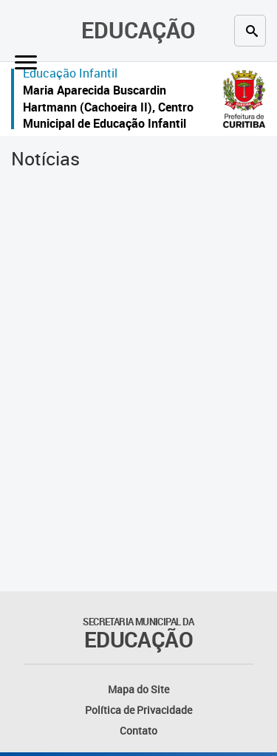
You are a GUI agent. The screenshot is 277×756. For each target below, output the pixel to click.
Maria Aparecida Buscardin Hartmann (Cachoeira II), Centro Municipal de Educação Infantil (108, 106)
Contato (138, 731)
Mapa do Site (138, 689)
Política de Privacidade (138, 710)
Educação (138, 30)
